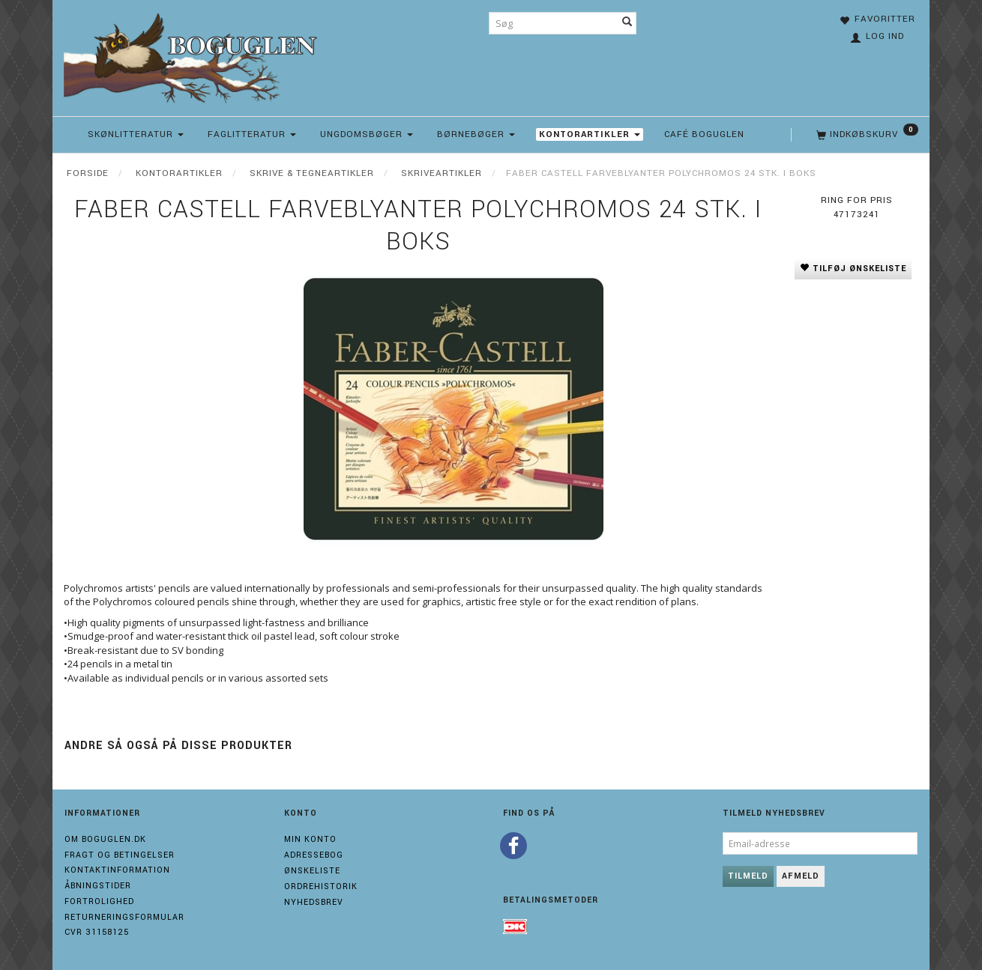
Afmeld (800, 876)
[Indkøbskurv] (865, 135)
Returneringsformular (124, 917)
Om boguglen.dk (105, 839)
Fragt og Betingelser (119, 855)
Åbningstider (97, 885)
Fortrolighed (99, 901)
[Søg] (627, 23)
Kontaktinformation (117, 870)
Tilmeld (748, 876)
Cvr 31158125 (96, 932)
